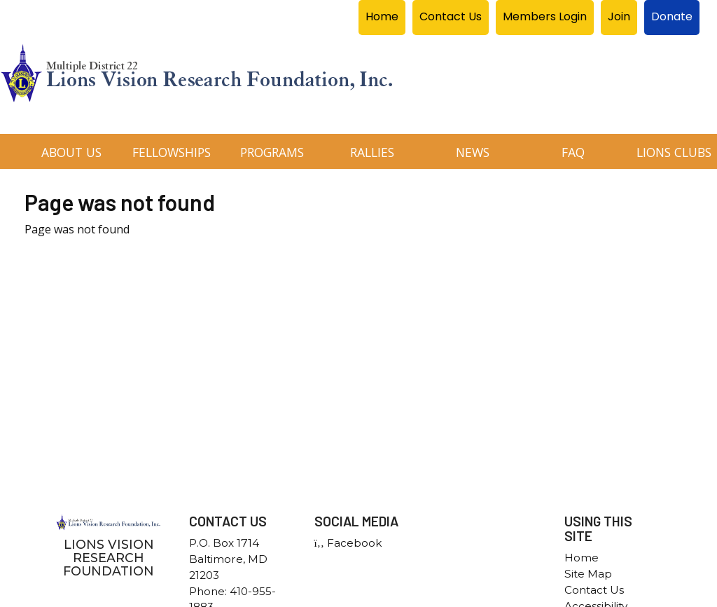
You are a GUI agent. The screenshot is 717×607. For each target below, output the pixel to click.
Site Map (588, 573)
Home (581, 557)
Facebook (348, 543)
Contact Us (594, 589)
